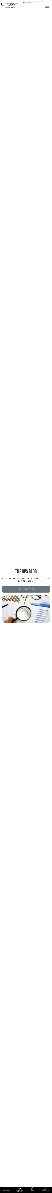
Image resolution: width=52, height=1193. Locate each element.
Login (32, 1190)
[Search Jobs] (6, 1188)
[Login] (32, 1188)
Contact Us (45, 1190)
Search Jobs (6, 1190)
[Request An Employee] (19, 1188)
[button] (47, 6)
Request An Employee (19, 1191)
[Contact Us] (45, 1188)
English (27, 3)
